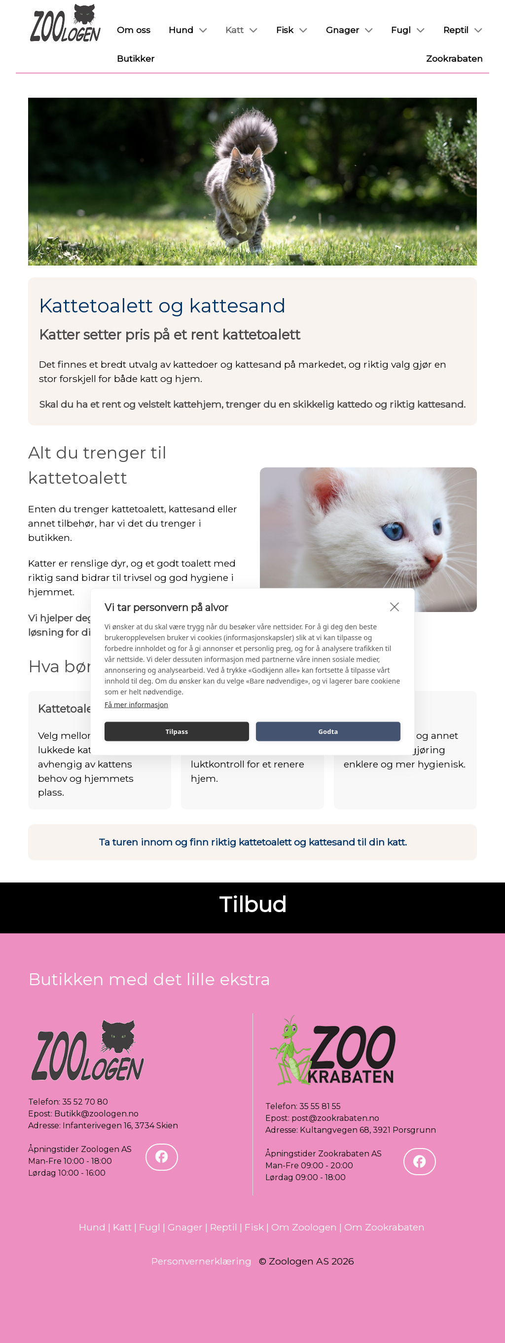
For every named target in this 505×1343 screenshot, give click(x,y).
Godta (328, 731)
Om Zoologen (304, 1227)
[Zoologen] (65, 23)
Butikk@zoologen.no (96, 1113)
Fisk (254, 1227)
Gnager (185, 1227)
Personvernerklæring (201, 1261)
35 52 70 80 (85, 1102)
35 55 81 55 (320, 1106)
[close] (394, 606)
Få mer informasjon (136, 704)
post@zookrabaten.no (335, 1118)
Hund (92, 1227)
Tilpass (177, 731)
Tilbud (253, 904)
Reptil (223, 1227)
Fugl (149, 1227)
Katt (122, 1227)
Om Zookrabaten (384, 1227)
